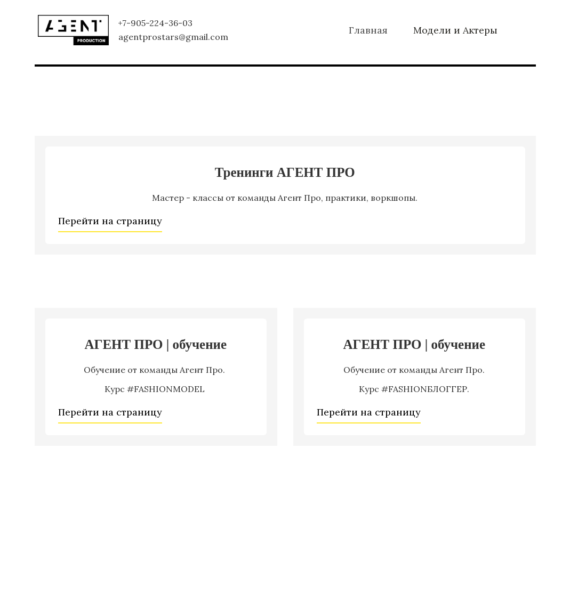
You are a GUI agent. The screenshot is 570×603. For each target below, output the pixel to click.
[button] (368, 30)
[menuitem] (368, 30)
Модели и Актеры (455, 30)
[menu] (388, 30)
